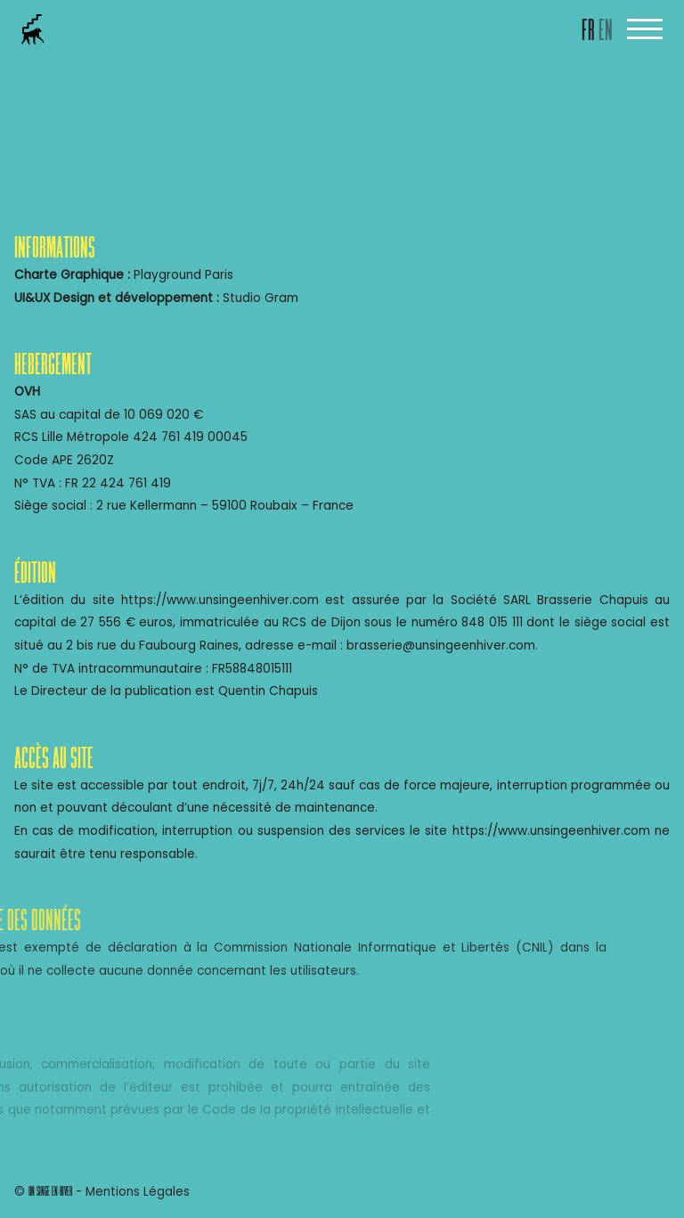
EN (605, 32)
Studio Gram (260, 298)
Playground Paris (183, 274)
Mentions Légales (138, 1191)
